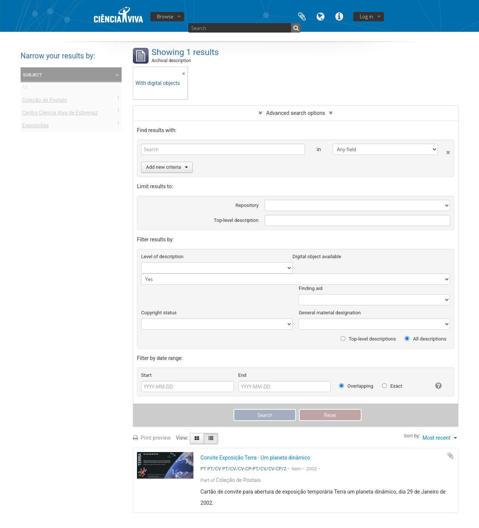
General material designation (330, 312)
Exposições (35, 127)
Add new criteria (167, 167)
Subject (32, 74)
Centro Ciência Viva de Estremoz (60, 114)
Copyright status (159, 312)
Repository (247, 205)
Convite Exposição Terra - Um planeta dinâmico (255, 458)
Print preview (152, 438)
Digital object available (317, 256)
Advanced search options (295, 113)
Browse (165, 16)
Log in (366, 16)
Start (146, 375)
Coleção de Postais (44, 101)
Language (320, 16)
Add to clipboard (450, 456)
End (242, 375)
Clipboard (302, 16)
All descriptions (425, 339)
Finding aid (310, 288)
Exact (392, 386)
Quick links (339, 16)
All (25, 89)
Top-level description (236, 220)
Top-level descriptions (368, 339)
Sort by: (412, 436)
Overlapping (356, 386)
